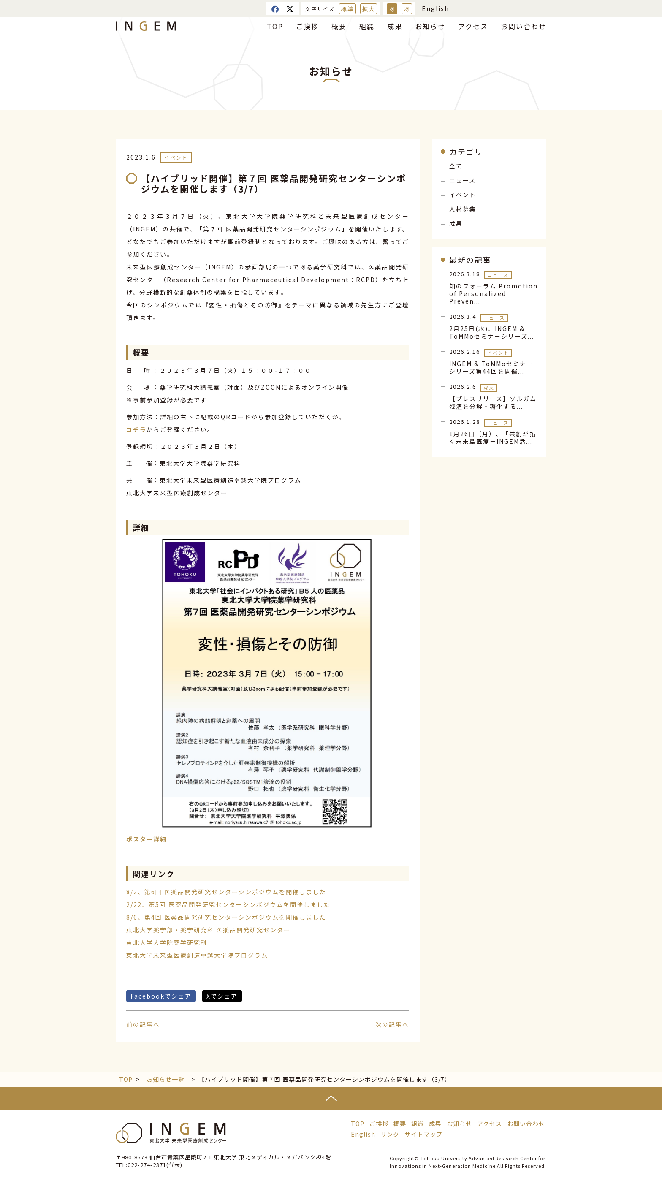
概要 (339, 26)
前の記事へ (143, 1024)
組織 (366, 26)
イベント (176, 157)
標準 (347, 9)
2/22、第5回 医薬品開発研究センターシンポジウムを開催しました (228, 904)
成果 (394, 26)
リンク (389, 1134)
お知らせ (430, 26)
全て (456, 166)
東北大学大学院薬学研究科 (166, 942)
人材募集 (462, 209)
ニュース (462, 180)
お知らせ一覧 (165, 1079)
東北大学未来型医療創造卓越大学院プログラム (197, 955)
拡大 (368, 9)
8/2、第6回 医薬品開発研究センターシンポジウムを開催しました (226, 892)
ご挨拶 (307, 26)
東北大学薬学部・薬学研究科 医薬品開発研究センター (208, 930)
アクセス (473, 26)
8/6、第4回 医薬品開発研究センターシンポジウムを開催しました (226, 917)
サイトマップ (423, 1134)
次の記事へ (392, 1024)
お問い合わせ (523, 26)
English (435, 8)
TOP (275, 26)
